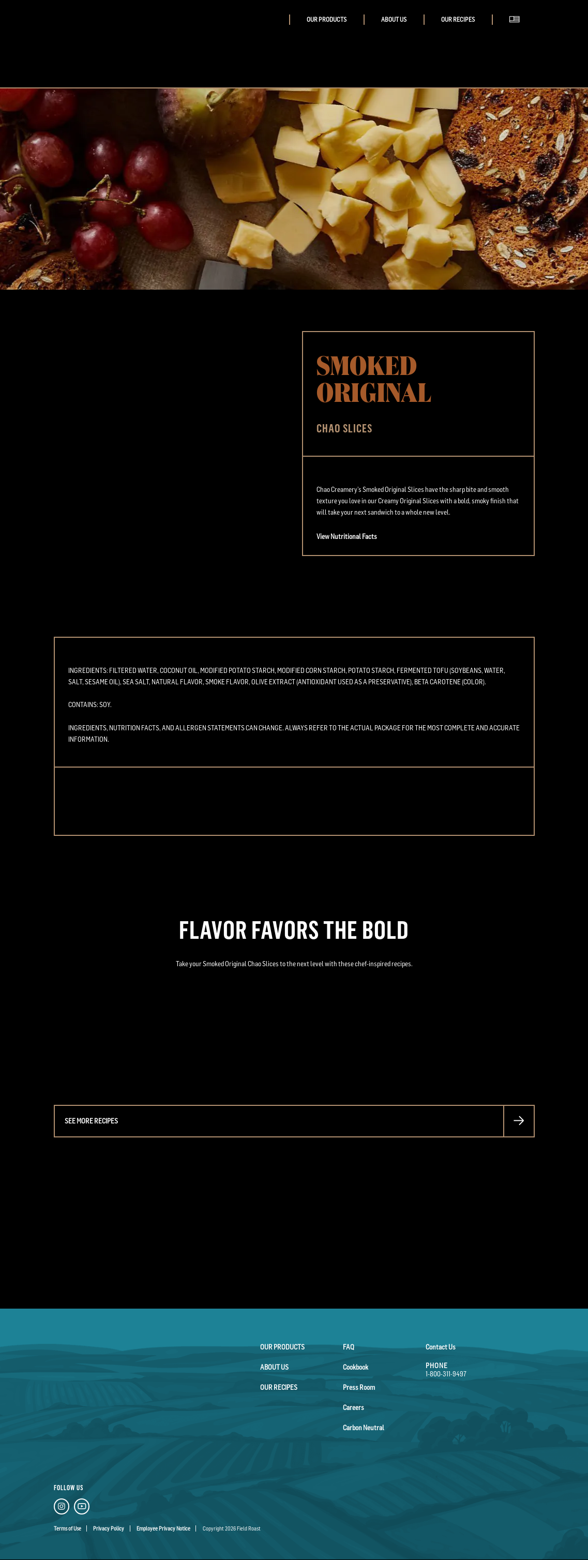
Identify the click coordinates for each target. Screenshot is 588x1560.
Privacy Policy (108, 1528)
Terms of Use (67, 1528)
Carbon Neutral (363, 1427)
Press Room (359, 1387)
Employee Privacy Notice (163, 1528)
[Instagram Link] (61, 1508)
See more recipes (91, 1121)
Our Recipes (458, 19)
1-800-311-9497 (446, 1374)
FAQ (348, 1347)
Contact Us (441, 1347)
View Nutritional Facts (346, 536)
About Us (393, 19)
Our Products (326, 19)
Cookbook (355, 1367)
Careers (353, 1407)
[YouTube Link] (81, 1508)
